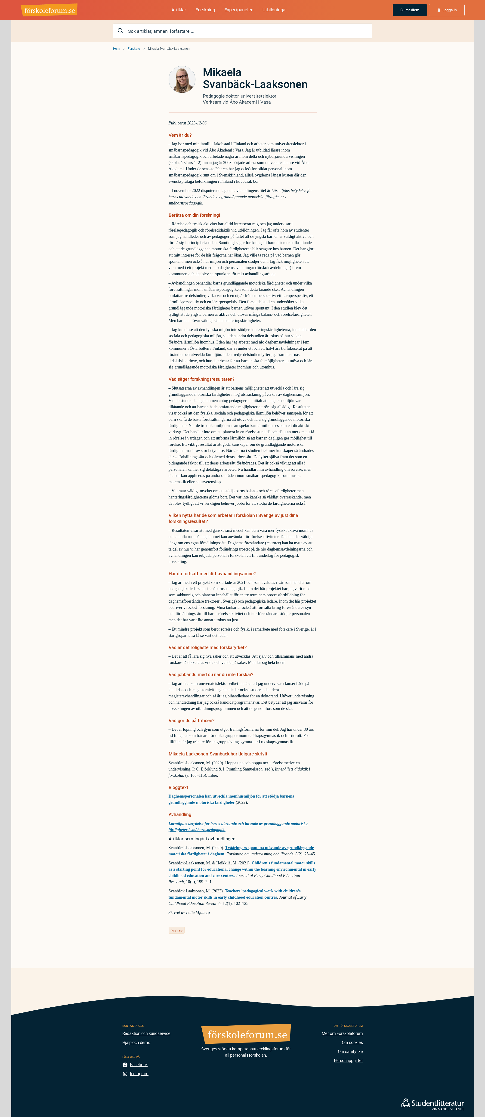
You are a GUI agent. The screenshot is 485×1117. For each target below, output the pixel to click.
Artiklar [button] (178, 9)
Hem (116, 48)
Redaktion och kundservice (146, 1033)
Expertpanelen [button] (238, 9)
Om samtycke (350, 1051)
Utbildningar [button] (275, 9)
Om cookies (352, 1042)
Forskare (134, 48)
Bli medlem (409, 9)
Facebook (139, 1064)
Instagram (139, 1073)
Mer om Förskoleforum (342, 1033)
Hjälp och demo (136, 1042)
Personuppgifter (348, 1060)
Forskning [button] (205, 9)
